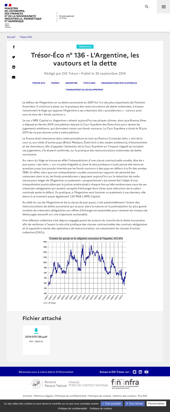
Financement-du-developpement (84, 89)
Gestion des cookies (124, 395)
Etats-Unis (89, 82)
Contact (27, 395)
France (55, 82)
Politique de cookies (99, 395)
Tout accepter (111, 403)
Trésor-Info (26, 36)
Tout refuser (134, 403)
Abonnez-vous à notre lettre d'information (46, 371)
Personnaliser (156, 403)
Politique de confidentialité (70, 395)
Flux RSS (142, 395)
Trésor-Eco (85, 46)
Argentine (71, 82)
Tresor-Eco (38, 82)
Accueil (11, 36)
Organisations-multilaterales (119, 82)
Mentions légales (43, 395)
